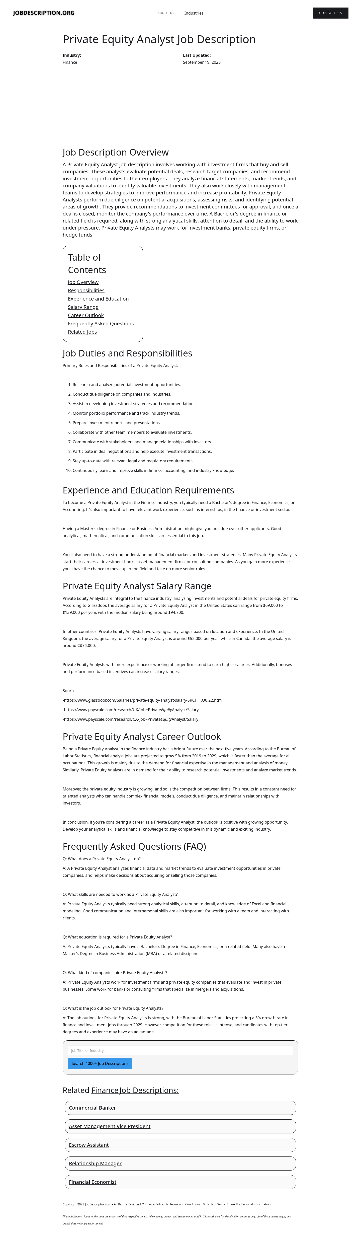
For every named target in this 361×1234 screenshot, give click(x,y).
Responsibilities (86, 290)
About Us (165, 13)
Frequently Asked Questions (101, 323)
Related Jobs (82, 331)
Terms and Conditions (185, 1204)
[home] (44, 13)
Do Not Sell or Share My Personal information (239, 1204)
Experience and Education (98, 298)
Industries (194, 13)
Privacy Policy (154, 1204)
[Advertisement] (180, 106)
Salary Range (83, 307)
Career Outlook (86, 315)
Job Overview (83, 282)
